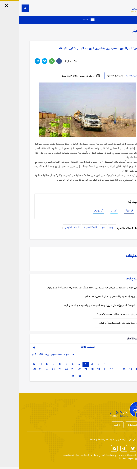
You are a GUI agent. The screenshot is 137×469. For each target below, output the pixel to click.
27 (28, 369)
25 (40, 369)
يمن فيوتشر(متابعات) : (97, 75)
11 (21, 363)
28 (21, 369)
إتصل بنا (123, 439)
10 (28, 363)
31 (53, 376)
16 (98, 369)
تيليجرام (79, 210)
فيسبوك (110, 210)
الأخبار (117, 31)
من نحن (113, 439)
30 (60, 376)
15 (105, 369)
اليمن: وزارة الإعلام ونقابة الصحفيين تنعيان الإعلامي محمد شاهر (94, 296)
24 (47, 369)
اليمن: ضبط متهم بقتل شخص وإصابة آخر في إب (101, 322)
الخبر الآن (122, 455)
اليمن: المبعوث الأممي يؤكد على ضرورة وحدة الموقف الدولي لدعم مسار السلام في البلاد (83, 305)
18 (86, 369)
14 (111, 369)
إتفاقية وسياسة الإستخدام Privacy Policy (88, 439)
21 (66, 369)
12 (15, 363)
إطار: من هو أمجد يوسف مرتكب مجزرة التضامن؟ (100, 314)
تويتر (94, 210)
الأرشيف (98, 424)
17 (92, 369)
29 (15, 369)
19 (79, 369)
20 (73, 369)
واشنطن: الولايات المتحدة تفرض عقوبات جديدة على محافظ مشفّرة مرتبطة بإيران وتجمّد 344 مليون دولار (74, 287)
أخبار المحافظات (116, 424)
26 (34, 369)
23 (53, 369)
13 (118, 369)
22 (60, 369)
